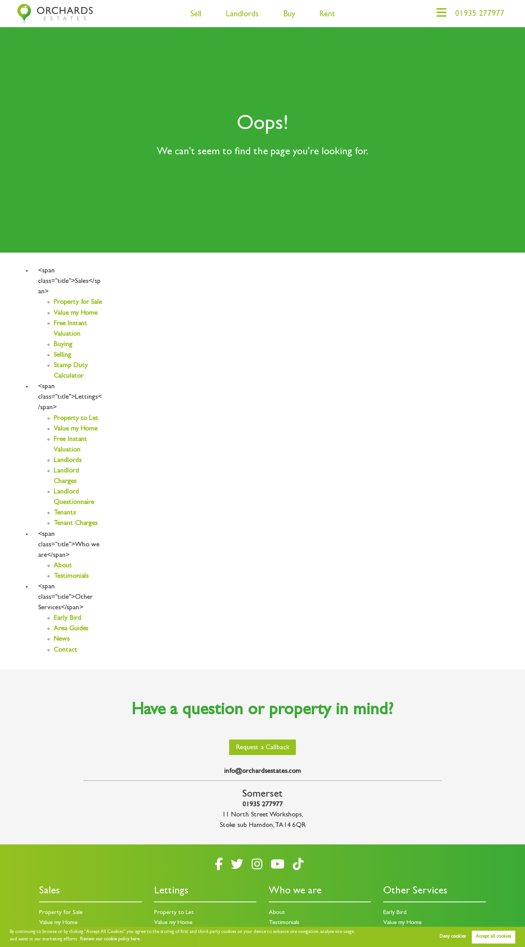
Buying (63, 345)
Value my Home (75, 313)
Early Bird (67, 618)
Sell (195, 15)
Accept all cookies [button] (493, 937)
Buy (289, 15)
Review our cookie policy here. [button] (110, 939)
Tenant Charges (75, 523)
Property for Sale (78, 302)
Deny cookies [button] (453, 937)
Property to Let (76, 418)
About (63, 566)
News (62, 639)
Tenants (65, 513)
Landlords (242, 15)
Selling (62, 355)
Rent (327, 15)
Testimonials (71, 576)
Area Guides (71, 629)
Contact (65, 650)
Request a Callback (262, 748)
